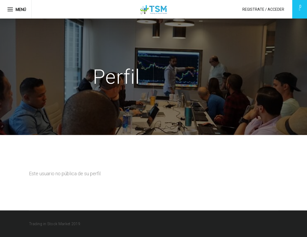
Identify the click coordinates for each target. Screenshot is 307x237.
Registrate (253, 9)
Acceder (276, 9)
